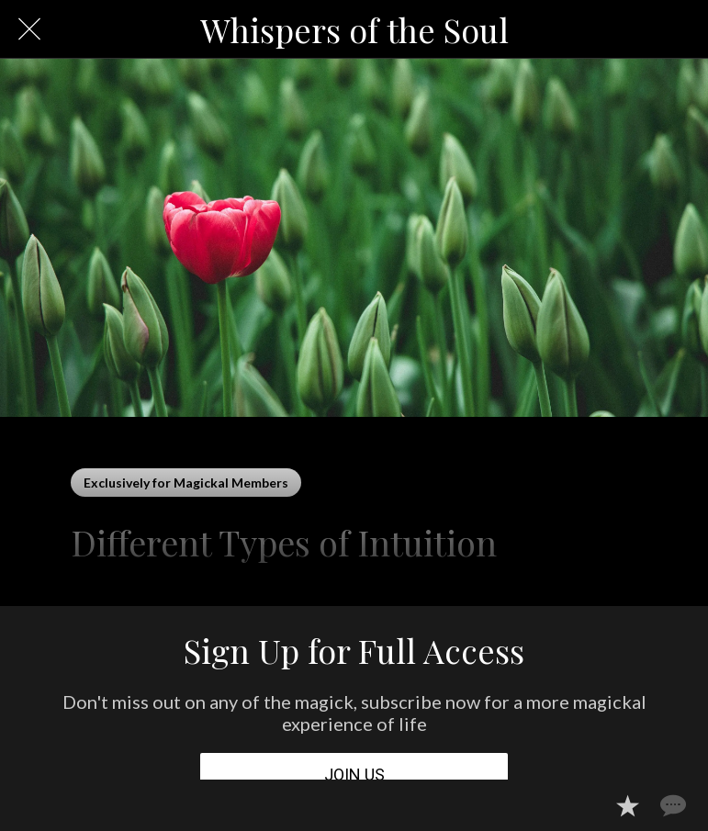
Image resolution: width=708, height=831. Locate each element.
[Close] (29, 29)
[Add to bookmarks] (627, 805)
